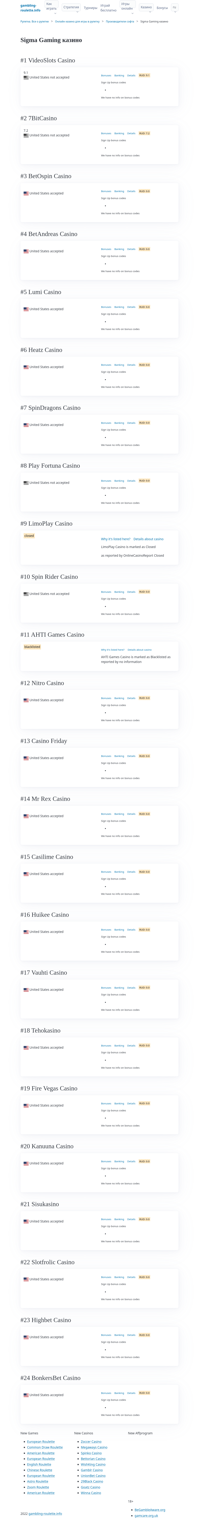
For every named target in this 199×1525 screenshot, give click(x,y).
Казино (146, 7)
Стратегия (71, 7)
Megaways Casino (94, 1447)
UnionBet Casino (93, 1476)
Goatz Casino (90, 1487)
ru (174, 7)
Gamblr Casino (92, 1470)
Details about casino (148, 539)
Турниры (90, 8)
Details (131, 75)
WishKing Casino (93, 1464)
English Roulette (39, 1464)
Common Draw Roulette (45, 1447)
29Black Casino (92, 1481)
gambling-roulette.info (45, 1514)
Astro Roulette (37, 1481)
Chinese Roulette (39, 1470)
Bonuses (106, 75)
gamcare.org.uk (146, 1516)
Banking (119, 75)
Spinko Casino (91, 1453)
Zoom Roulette (38, 1487)
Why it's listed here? (115, 539)
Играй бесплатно (108, 7)
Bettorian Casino (93, 1459)
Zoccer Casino (91, 1442)
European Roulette (41, 1442)
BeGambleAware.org (150, 1510)
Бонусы (162, 8)
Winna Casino (91, 1493)
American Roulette (41, 1453)
